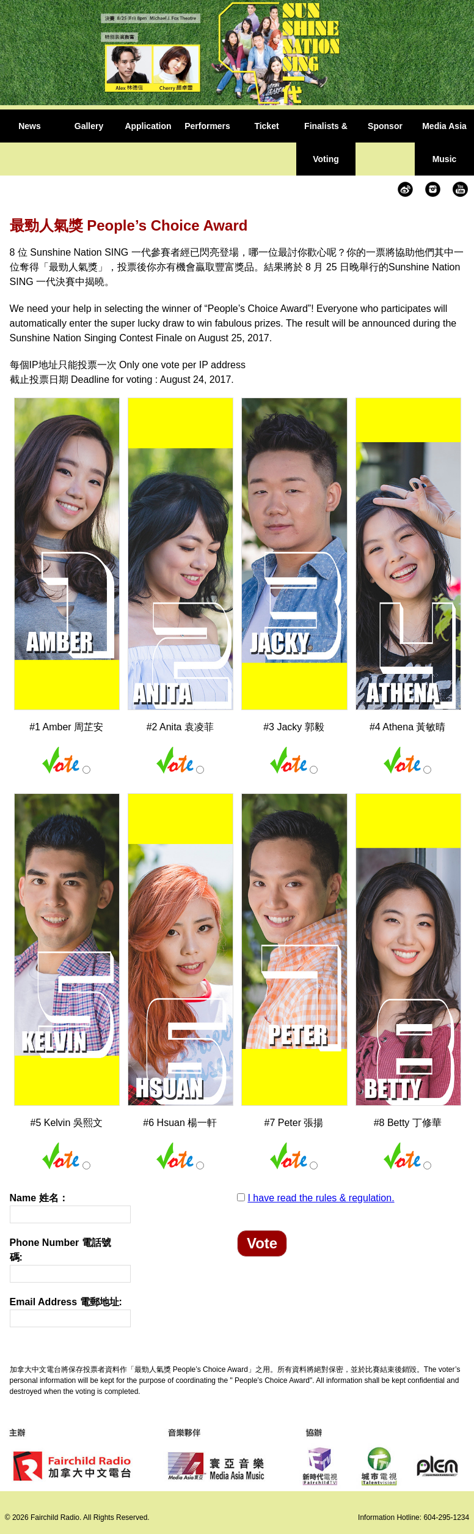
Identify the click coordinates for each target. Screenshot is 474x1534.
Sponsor (385, 126)
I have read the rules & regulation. (320, 1198)
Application (148, 126)
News (29, 126)
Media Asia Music (444, 142)
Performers (207, 126)
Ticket (266, 126)
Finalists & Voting (326, 142)
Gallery (89, 126)
